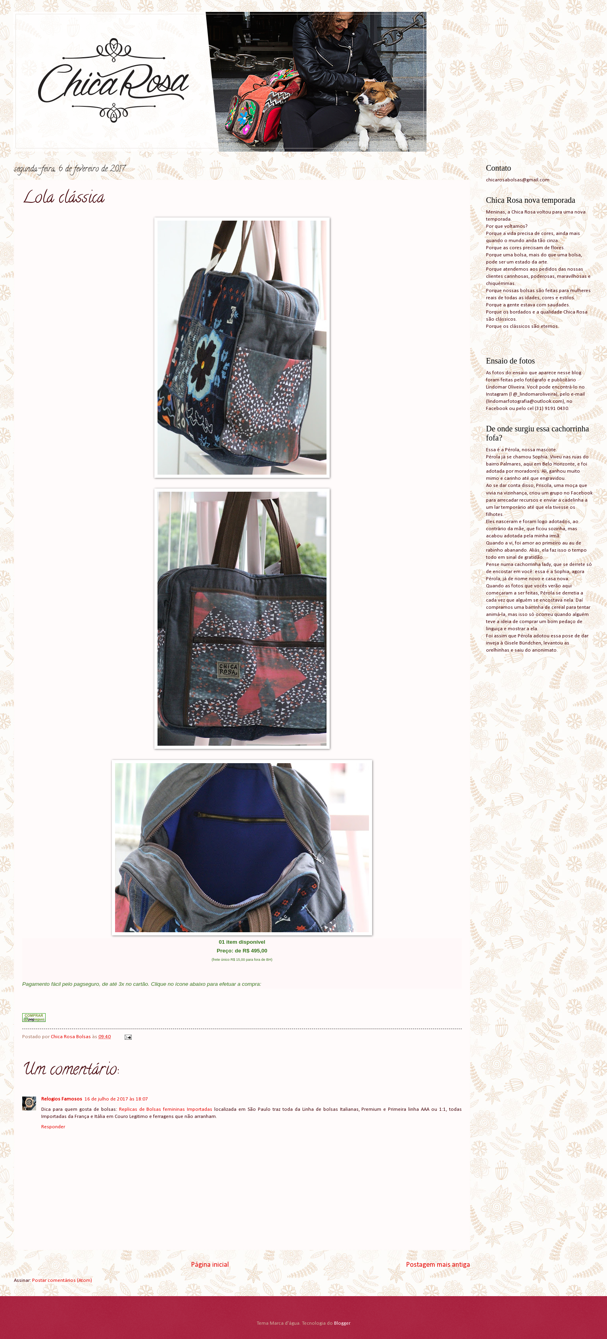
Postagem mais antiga (438, 1265)
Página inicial (210, 1265)
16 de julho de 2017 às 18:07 (116, 1099)
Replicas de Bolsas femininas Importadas (167, 1109)
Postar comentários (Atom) (62, 1280)
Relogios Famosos (61, 1099)
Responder (53, 1126)
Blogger (342, 1323)
